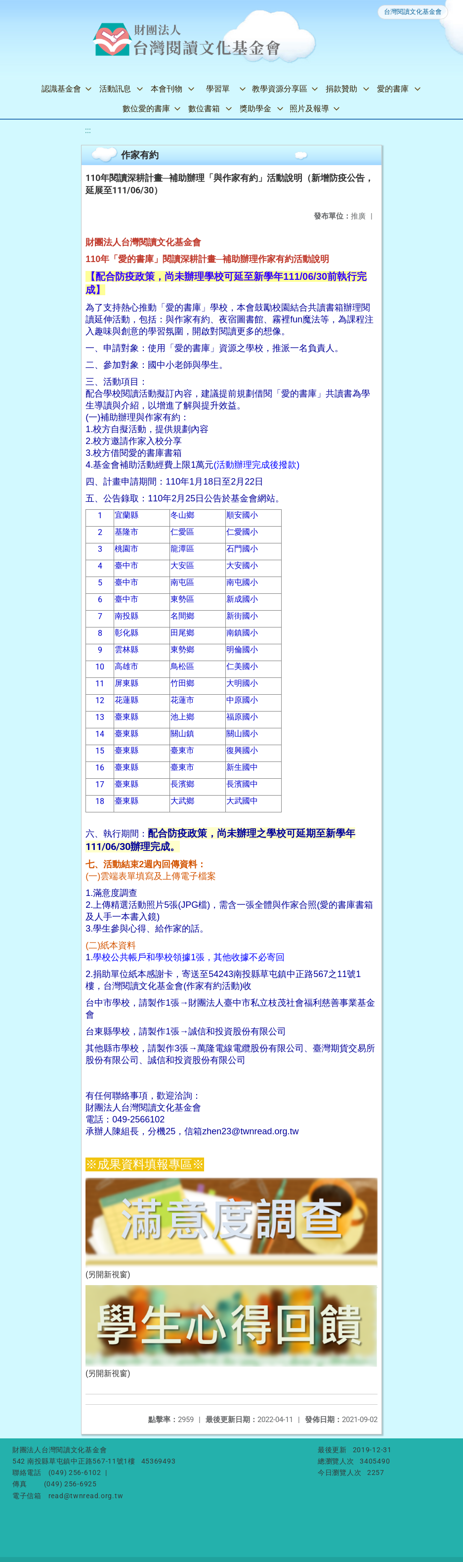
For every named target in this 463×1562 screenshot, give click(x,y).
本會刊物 (166, 88)
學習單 (218, 88)
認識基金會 (61, 88)
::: (88, 130)
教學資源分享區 (279, 88)
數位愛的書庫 (146, 108)
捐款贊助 (341, 88)
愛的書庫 (393, 88)
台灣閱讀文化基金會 (413, 11)
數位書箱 (204, 108)
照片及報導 (309, 108)
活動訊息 (115, 88)
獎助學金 (255, 108)
